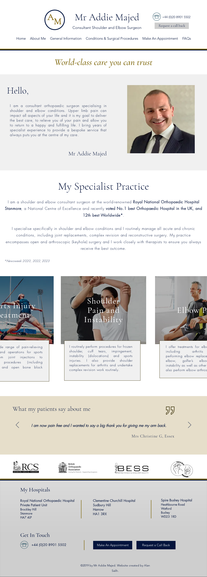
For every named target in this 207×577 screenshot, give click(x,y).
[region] (103, 310)
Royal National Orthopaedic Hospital (47, 500)
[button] (172, 26)
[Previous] (17, 425)
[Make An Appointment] (112, 545)
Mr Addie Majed (107, 17)
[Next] (189, 425)
